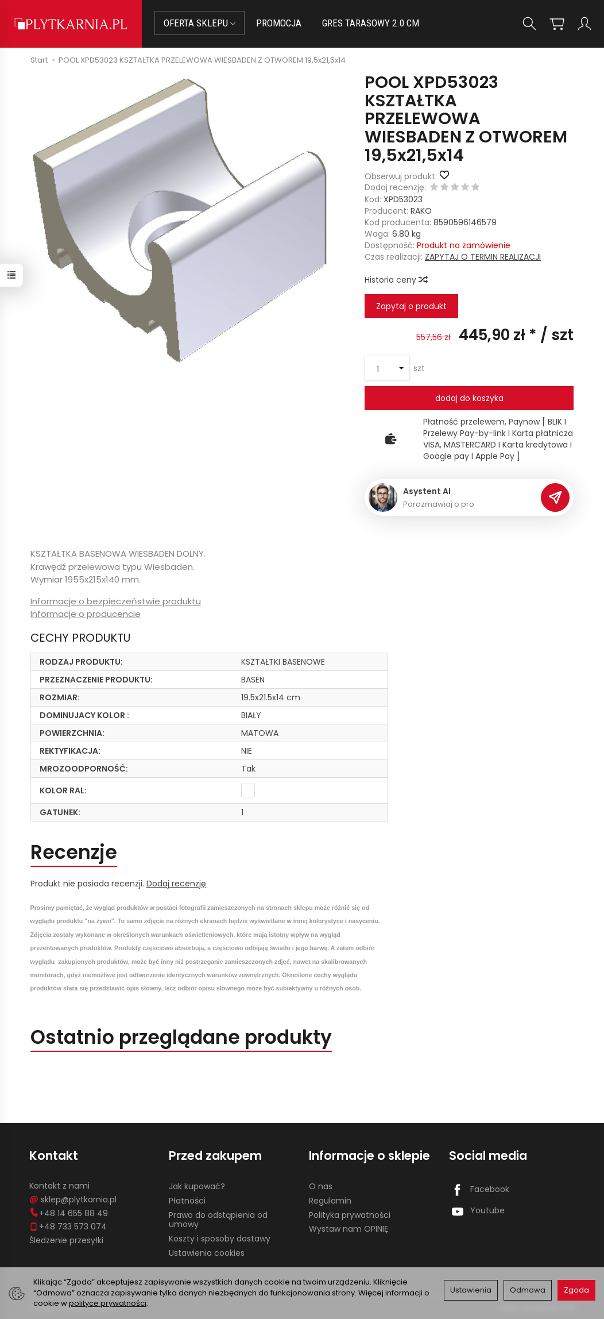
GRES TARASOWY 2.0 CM (370, 23)
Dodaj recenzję (176, 883)
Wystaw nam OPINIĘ (348, 1229)
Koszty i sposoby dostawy (219, 1238)
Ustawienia (470, 1290)
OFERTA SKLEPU (199, 23)
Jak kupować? (197, 1186)
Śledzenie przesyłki (66, 1240)
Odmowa (527, 1290)
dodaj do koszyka (469, 398)
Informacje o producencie (85, 614)
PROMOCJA (278, 23)
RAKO (421, 211)
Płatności (187, 1200)
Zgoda (576, 1290)
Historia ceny (396, 280)
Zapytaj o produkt (411, 306)
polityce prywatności (107, 1303)
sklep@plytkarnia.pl (73, 1199)
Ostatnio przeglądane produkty (181, 1037)
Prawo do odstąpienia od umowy (218, 1220)
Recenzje (73, 852)
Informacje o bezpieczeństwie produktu (115, 601)
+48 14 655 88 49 (68, 1213)
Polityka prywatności (349, 1215)
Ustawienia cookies (207, 1253)
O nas (320, 1186)
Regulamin (330, 1200)
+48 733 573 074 (68, 1226)
